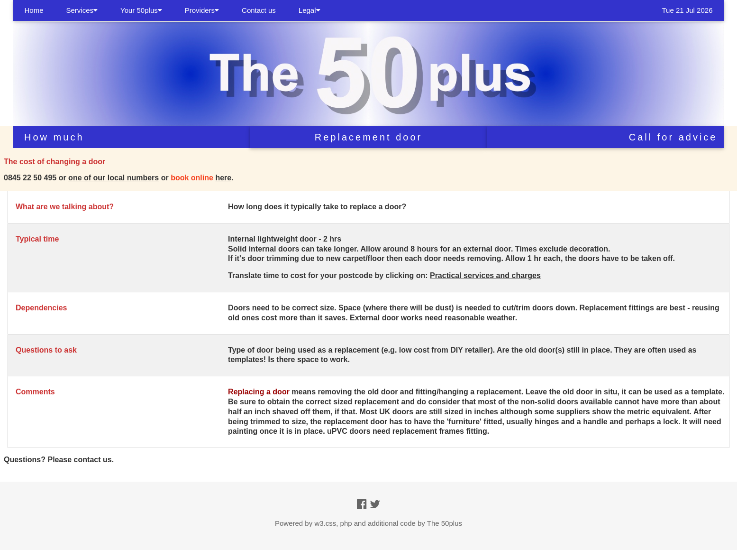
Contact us (259, 10)
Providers (202, 10)
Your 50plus (141, 10)
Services (82, 10)
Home (34, 10)
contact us (93, 460)
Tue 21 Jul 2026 (687, 10)
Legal (309, 10)
